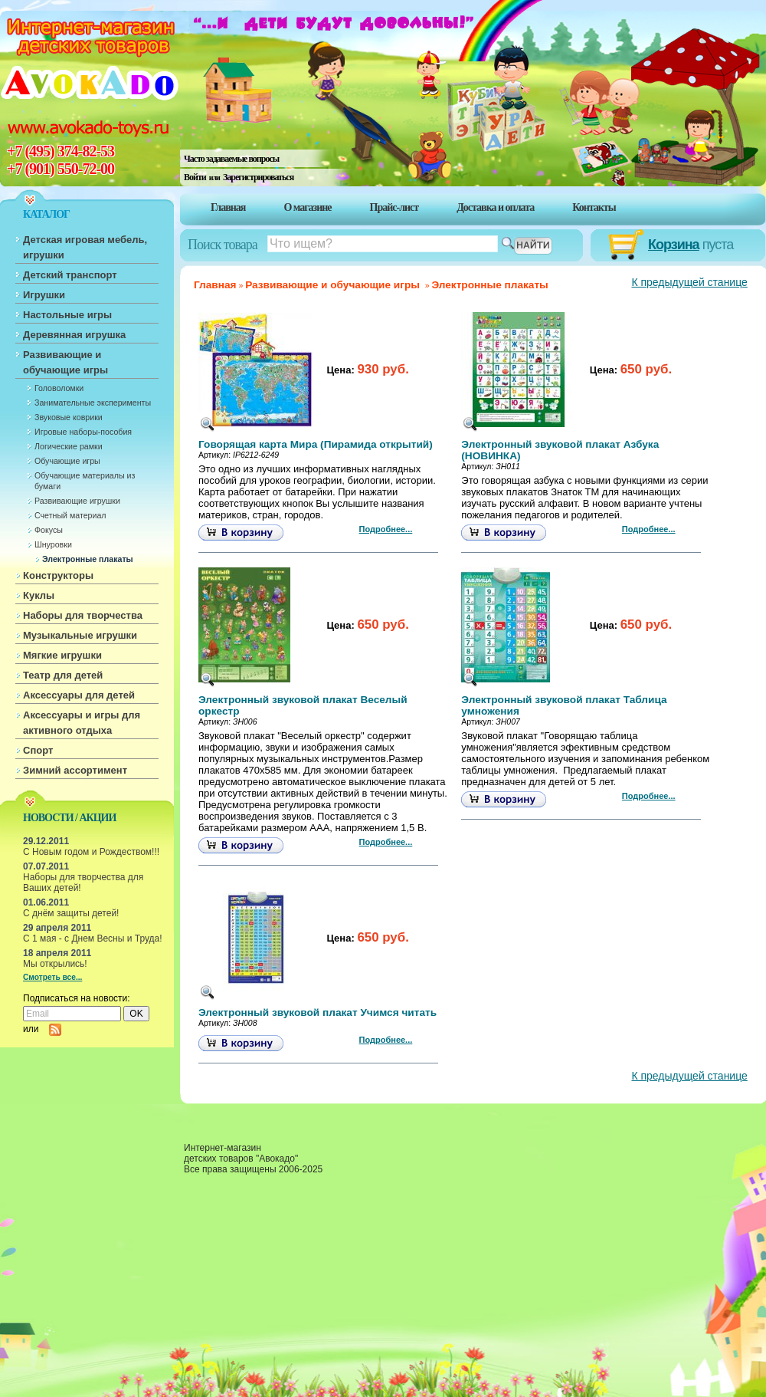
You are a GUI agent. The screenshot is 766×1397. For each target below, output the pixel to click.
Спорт (38, 750)
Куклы (38, 595)
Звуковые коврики (68, 417)
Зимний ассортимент (75, 770)
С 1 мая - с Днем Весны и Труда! (92, 938)
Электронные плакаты (87, 559)
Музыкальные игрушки (80, 635)
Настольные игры (67, 314)
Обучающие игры (67, 460)
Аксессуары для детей (79, 695)
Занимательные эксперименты (92, 402)
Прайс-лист (394, 207)
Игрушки (44, 295)
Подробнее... (386, 529)
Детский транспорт (70, 275)
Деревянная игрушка (74, 334)
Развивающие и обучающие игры (65, 362)
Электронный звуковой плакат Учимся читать (317, 1012)
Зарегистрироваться (258, 177)
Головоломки (58, 388)
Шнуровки (53, 544)
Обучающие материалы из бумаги (84, 481)
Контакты (593, 207)
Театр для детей (63, 675)
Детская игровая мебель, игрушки (85, 247)
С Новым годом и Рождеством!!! (91, 851)
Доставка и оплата (495, 207)
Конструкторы (58, 575)
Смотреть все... (52, 977)
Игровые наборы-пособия (83, 431)
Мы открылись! (55, 963)
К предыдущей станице (689, 282)
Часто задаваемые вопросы (231, 158)
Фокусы (48, 529)
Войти (195, 177)
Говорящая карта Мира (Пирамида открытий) (315, 444)
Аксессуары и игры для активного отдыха (81, 722)
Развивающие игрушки (77, 500)
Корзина (673, 244)
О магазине (307, 207)
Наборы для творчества (82, 615)
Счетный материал (70, 515)
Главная (228, 207)
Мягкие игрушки (62, 655)
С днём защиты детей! (71, 913)
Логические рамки (68, 446)
